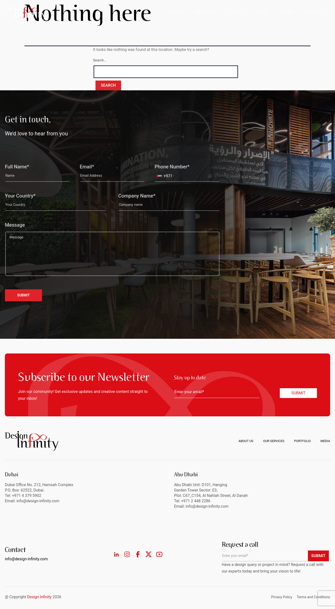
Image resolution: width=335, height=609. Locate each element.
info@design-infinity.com (207, 506)
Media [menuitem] (325, 441)
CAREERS (286, 12)
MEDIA (262, 12)
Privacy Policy (281, 597)
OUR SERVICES (205, 12)
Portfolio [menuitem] (302, 441)
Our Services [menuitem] (273, 441)
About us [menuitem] (246, 441)
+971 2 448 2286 (195, 501)
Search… (99, 60)
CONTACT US (314, 12)
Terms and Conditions (313, 597)
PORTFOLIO (237, 12)
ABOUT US (175, 12)
